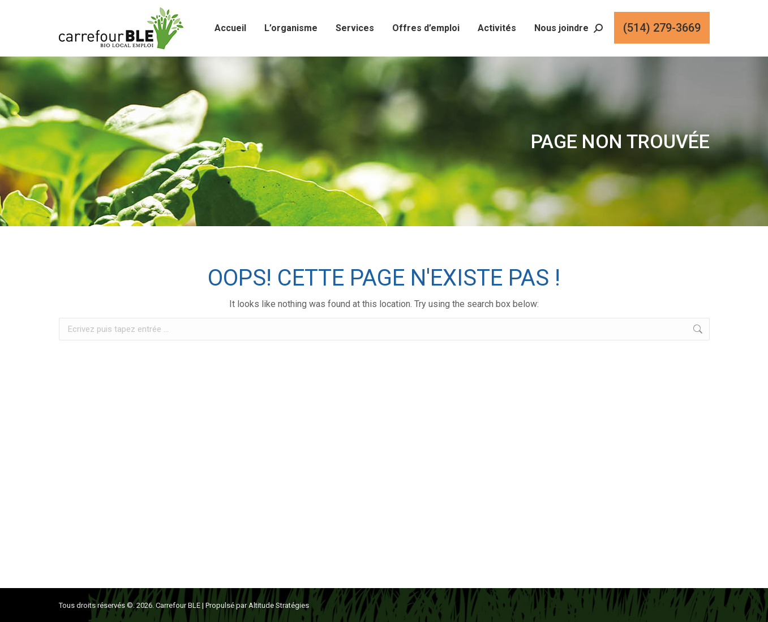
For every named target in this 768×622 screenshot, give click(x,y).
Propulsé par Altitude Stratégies (257, 605)
